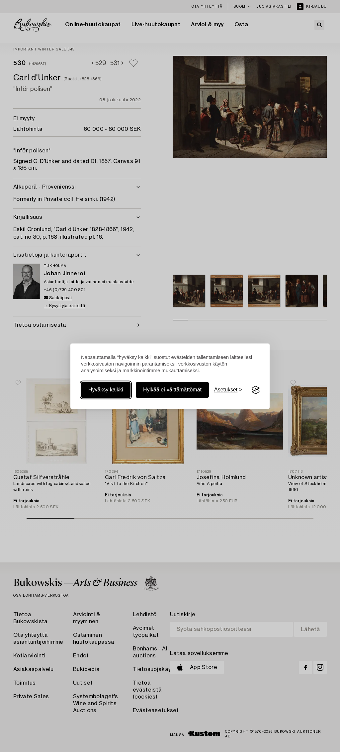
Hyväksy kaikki (105, 390)
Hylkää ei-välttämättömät (172, 390)
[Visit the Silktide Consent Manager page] (256, 390)
